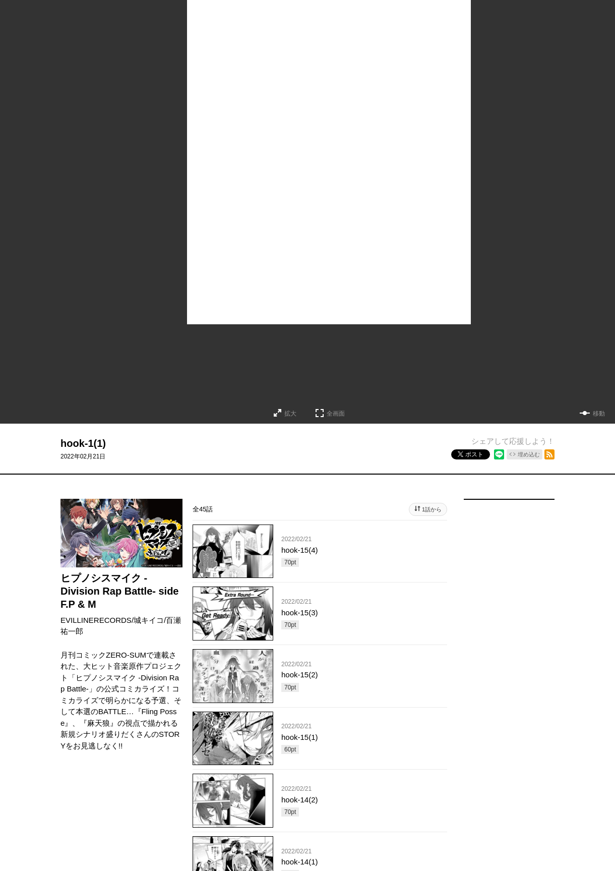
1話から (432, 509)
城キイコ (149, 620)
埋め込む (529, 454)
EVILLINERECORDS (96, 620)
